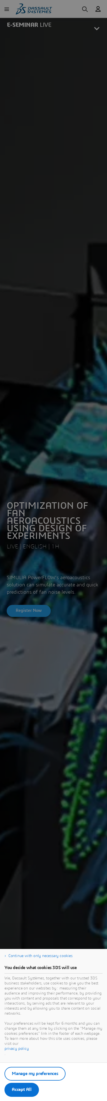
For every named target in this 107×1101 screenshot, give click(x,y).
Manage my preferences (35, 1073)
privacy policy (16, 1049)
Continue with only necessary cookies (40, 956)
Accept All (22, 1089)
